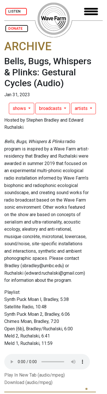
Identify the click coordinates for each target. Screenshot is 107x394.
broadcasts (51, 108)
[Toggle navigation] (91, 12)
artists (82, 108)
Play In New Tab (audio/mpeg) (34, 375)
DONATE (16, 28)
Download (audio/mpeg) (28, 382)
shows (20, 108)
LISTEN (16, 11)
